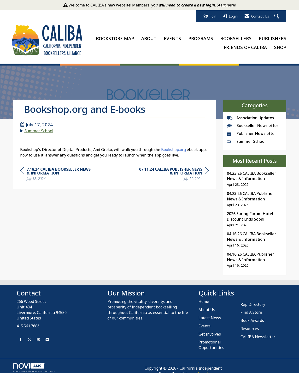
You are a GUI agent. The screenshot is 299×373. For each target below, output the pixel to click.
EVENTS (172, 37)
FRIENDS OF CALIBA (245, 45)
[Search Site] (277, 16)
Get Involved (210, 330)
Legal (204, 364)
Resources (249, 325)
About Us (207, 306)
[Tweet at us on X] (29, 336)
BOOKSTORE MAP (115, 37)
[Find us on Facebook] (20, 336)
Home (204, 298)
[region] (173, 171)
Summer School (38, 127)
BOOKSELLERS (236, 37)
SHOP (280, 45)
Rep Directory (252, 301)
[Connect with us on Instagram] (38, 336)
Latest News (210, 314)
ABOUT (149, 37)
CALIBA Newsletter (257, 333)
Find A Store (251, 309)
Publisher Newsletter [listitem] (251, 130)
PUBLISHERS (272, 37)
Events (205, 322)
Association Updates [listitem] (250, 114)
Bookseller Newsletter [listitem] (252, 122)
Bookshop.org (173, 146)
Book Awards (252, 317)
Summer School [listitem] (246, 138)
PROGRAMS (200, 37)
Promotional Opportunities (211, 341)
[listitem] (255, 175)
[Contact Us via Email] (47, 336)
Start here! (226, 5)
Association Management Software (34, 364)
